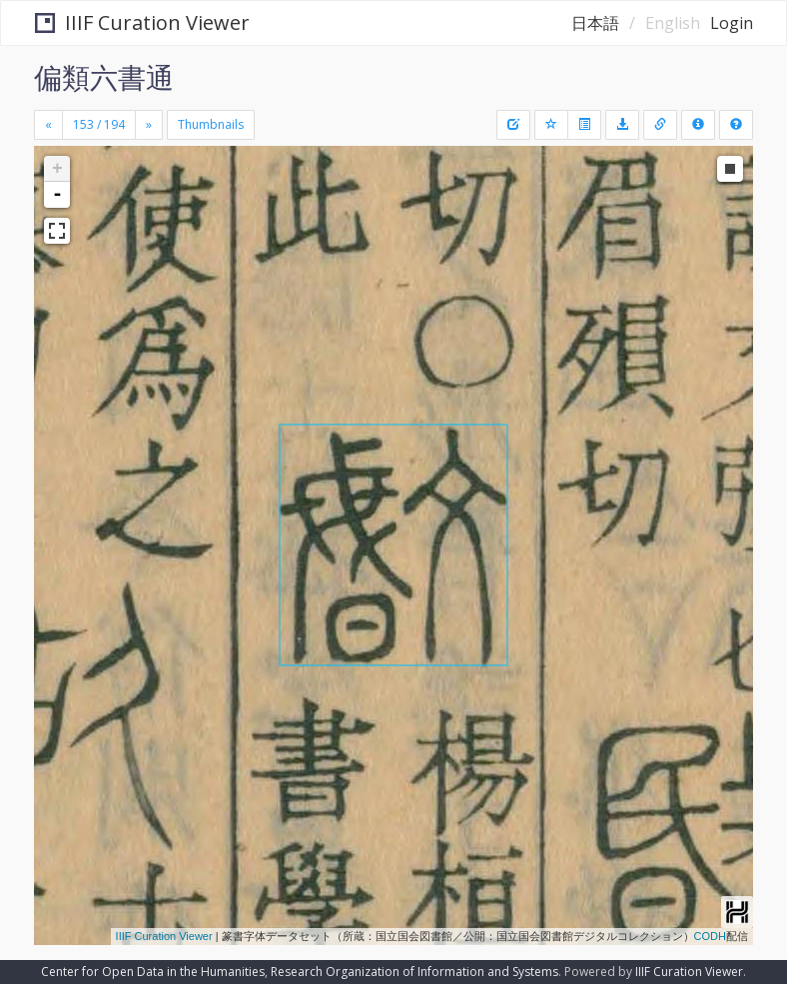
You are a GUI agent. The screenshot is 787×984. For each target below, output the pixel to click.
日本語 (595, 23)
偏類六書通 (104, 77)
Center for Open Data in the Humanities (153, 971)
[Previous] (48, 125)
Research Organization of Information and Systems (414, 971)
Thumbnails (211, 124)
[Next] (149, 125)
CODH (710, 936)
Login (731, 23)
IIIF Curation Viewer (142, 22)
